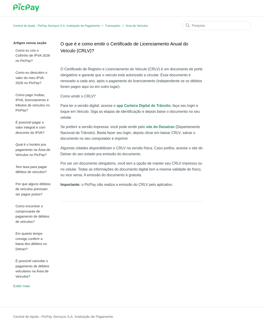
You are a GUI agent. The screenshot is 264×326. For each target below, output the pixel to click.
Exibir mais (21, 286)
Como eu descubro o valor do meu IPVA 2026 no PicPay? (31, 78)
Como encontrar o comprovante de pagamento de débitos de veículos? (32, 213)
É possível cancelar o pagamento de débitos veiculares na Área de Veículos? (32, 268)
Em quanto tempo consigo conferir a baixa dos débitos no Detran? (31, 241)
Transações (112, 25)
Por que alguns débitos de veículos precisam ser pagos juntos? (33, 189)
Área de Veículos (137, 25)
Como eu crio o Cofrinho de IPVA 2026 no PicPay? (33, 55)
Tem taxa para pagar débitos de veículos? (31, 169)
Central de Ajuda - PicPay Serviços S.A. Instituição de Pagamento (56, 25)
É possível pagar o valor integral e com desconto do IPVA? (30, 127)
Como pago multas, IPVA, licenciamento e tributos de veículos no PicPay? (33, 102)
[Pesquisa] (216, 25)
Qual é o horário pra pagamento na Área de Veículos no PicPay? (33, 149)
